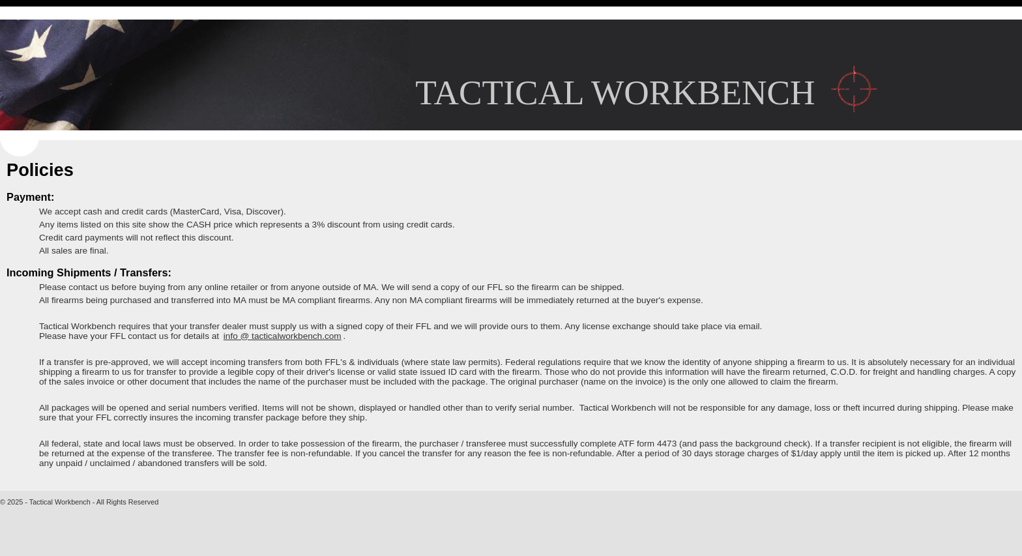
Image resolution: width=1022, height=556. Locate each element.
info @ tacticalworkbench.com (283, 336)
